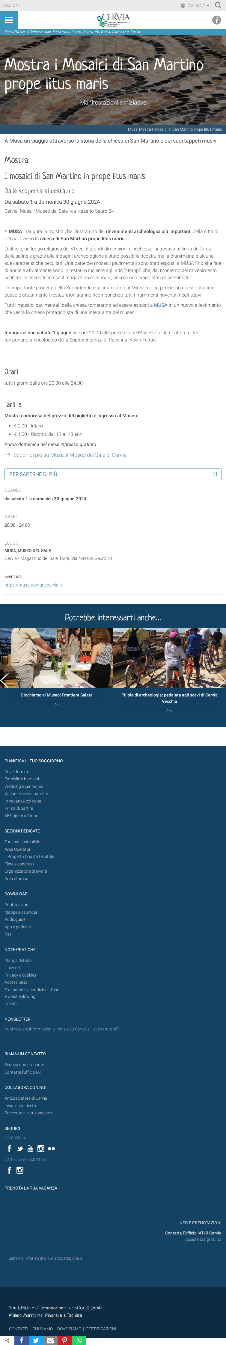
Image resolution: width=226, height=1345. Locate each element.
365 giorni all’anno (21, 815)
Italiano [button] (198, 5)
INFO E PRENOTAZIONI (199, 1222)
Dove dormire (16, 771)
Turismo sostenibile (22, 841)
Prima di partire (18, 808)
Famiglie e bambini (21, 779)
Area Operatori (17, 849)
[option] (56, 669)
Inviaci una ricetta (20, 1105)
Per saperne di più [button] (33, 474)
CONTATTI (18, 1328)
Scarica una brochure (24, 1064)
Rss (7, 934)
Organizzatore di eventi (25, 871)
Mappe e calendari (21, 912)
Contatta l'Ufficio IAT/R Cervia (193, 1233)
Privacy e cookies (20, 975)
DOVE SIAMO (68, 1328)
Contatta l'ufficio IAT (23, 1072)
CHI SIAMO (42, 1328)
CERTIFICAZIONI (101, 1328)
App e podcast (17, 927)
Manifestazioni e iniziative (113, 102)
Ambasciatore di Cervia (25, 1098)
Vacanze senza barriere (26, 793)
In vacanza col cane (22, 801)
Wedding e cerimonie (23, 786)
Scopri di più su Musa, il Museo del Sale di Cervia (70, 455)
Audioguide (14, 919)
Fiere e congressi (19, 864)
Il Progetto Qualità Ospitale (29, 856)
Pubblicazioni (16, 904)
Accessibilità (16, 982)
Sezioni (12, 5)
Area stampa (16, 878)
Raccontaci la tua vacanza (29, 1113)
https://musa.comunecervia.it (33, 585)
